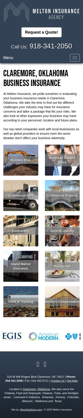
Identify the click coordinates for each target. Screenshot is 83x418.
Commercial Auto (20, 195)
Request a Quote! (41, 32)
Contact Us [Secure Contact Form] (58, 380)
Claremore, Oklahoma (36, 389)
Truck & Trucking (20, 301)
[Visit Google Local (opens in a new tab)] (45, 364)
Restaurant (62, 266)
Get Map (72, 380)
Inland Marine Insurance (21, 266)
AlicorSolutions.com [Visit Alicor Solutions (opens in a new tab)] (31, 409)
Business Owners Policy (62, 160)
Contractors (20, 231)
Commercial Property (62, 195)
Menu (8, 58)
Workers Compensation (62, 301)
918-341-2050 (51, 46)
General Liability (62, 231)
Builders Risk (21, 160)
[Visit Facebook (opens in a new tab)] (38, 364)
